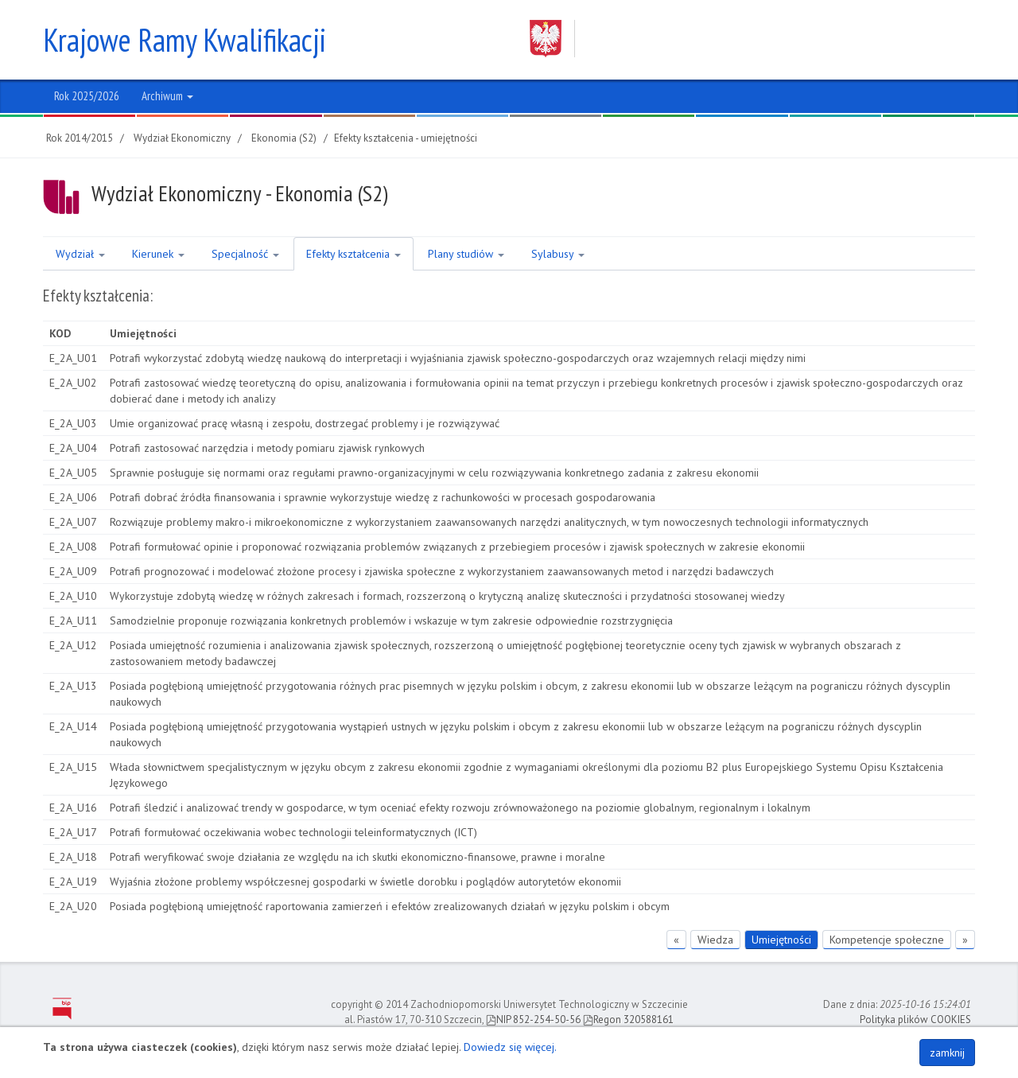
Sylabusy (558, 254)
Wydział (80, 254)
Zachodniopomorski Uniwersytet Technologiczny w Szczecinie (737, 38)
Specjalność (245, 254)
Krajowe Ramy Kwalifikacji (184, 40)
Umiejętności (781, 939)
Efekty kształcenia (353, 254)
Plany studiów (466, 254)
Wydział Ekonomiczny (182, 138)
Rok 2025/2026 (86, 95)
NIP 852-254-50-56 (533, 1019)
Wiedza (715, 939)
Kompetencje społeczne (887, 939)
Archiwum (167, 95)
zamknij (947, 1052)
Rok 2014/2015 (79, 138)
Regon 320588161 (628, 1019)
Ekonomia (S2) (284, 138)
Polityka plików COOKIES (915, 1019)
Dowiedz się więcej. (510, 1047)
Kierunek (158, 254)
